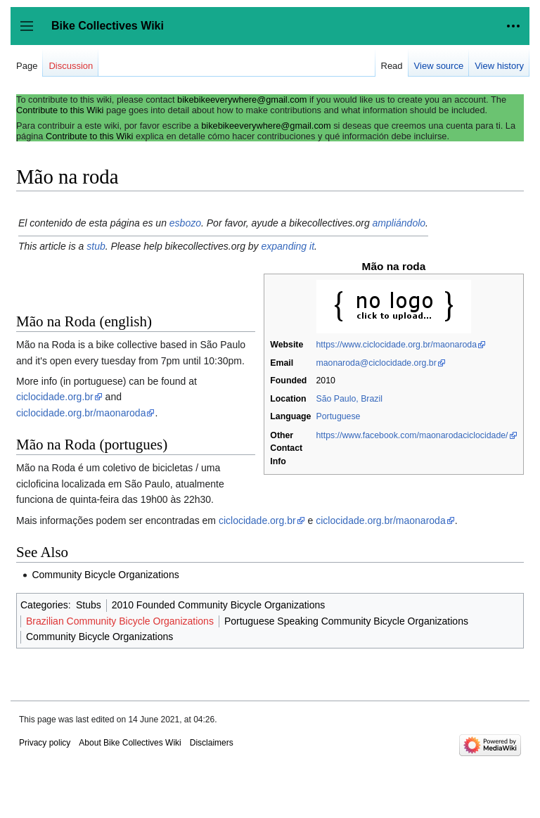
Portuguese (338, 416)
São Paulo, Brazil (349, 399)
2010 (325, 380)
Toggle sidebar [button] (31, 33)
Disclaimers (211, 743)
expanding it (288, 246)
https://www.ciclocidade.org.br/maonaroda (396, 345)
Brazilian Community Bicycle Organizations (120, 621)
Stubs (88, 605)
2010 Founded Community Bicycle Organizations (219, 605)
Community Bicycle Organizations (105, 574)
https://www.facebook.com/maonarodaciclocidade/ (412, 435)
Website (286, 345)
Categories (44, 605)
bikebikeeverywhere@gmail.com (242, 99)
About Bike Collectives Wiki (130, 743)
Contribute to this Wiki (59, 110)
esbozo (185, 223)
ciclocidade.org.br (55, 396)
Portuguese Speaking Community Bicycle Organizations (346, 621)
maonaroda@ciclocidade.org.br (376, 363)
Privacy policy (44, 743)
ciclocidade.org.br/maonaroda (81, 412)
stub (95, 246)
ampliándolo (399, 223)
